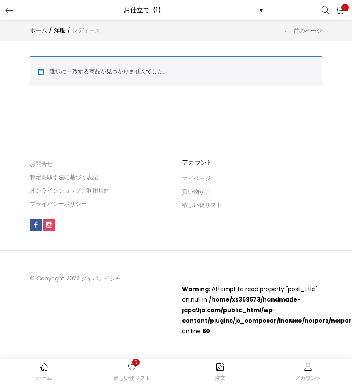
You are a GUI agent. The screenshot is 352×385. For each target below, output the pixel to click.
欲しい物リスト (202, 205)
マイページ (196, 178)
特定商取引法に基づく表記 (64, 177)
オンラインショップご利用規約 (69, 190)
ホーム (38, 30)
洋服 (59, 30)
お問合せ (41, 164)
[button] (340, 10)
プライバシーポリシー (58, 204)
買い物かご (196, 192)
